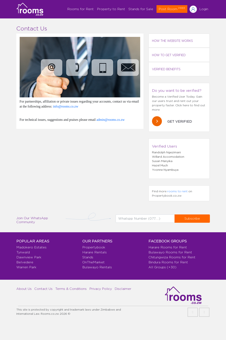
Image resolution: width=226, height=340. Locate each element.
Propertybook (93, 247)
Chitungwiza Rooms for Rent (171, 257)
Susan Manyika (162, 160)
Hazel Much (160, 165)
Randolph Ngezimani (166, 152)
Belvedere (24, 262)
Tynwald (23, 252)
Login (203, 9)
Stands (87, 257)
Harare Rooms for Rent (167, 247)
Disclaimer (123, 288)
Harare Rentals (94, 252)
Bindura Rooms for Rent (168, 262)
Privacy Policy (100, 288)
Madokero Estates (31, 247)
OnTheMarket (93, 262)
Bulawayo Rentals (97, 267)
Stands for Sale (140, 9)
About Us (24, 288)
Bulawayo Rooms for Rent (170, 252)
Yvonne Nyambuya (165, 169)
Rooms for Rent (80, 9)
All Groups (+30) (162, 267)
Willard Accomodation (168, 156)
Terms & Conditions (71, 288)
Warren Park (26, 267)
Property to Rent (111, 9)
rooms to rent (177, 191)
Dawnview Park (28, 257)
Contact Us (43, 288)
